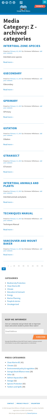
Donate (39, 6)
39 (19, 266)
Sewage (10, 381)
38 (14, 266)
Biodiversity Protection (16, 283)
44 (42, 266)
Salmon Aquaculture (15, 378)
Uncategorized (13, 304)
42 (33, 266)
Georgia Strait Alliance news (18, 371)
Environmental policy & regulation (20, 368)
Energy (10, 295)
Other (9, 374)
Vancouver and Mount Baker (20, 242)
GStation (10, 128)
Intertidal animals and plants (21, 184)
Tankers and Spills (14, 387)
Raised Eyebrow (32, 413)
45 (4, 269)
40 (23, 266)
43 (37, 266)
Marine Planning (13, 298)
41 (28, 266)
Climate (10, 289)
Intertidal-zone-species (21, 46)
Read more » (8, 62)
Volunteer (35, 404)
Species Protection (14, 384)
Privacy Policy (23, 404)
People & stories (13, 301)
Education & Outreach (16, 292)
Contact (10, 404)
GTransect (11, 156)
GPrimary (10, 101)
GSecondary (12, 73)
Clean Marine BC (13, 286)
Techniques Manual (18, 213)
